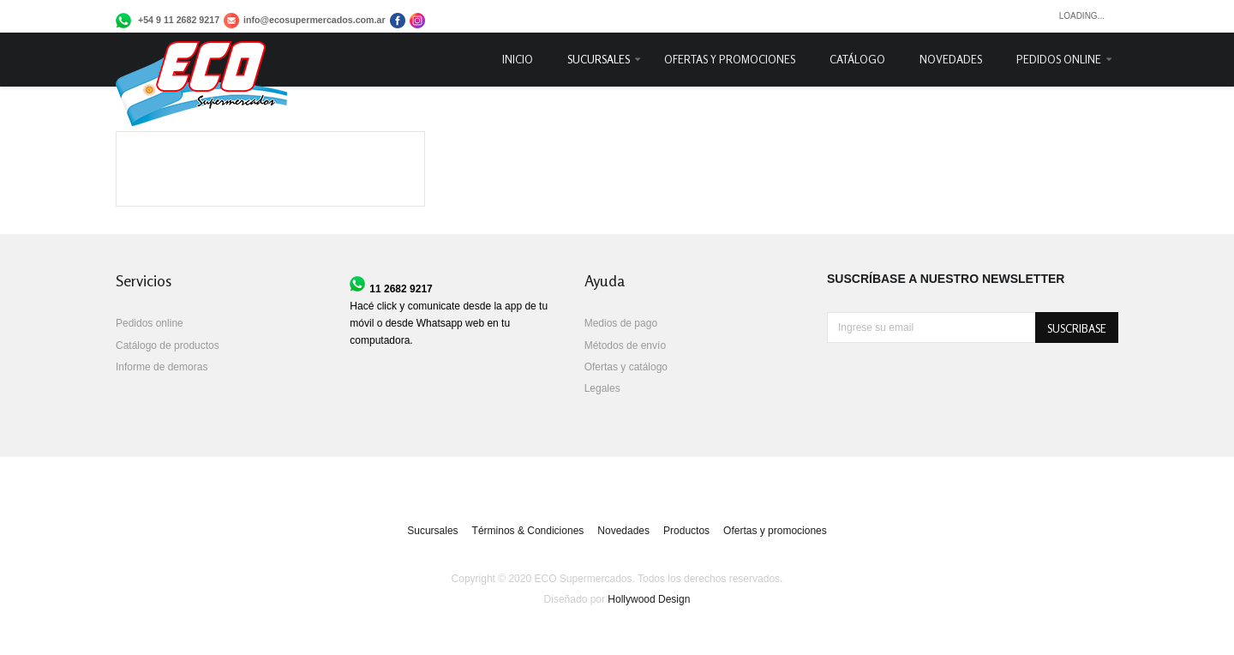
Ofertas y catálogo (626, 367)
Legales (602, 388)
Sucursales (598, 59)
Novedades (951, 59)
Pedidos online (1058, 59)
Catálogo (857, 59)
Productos (686, 531)
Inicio (517, 59)
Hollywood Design (649, 599)
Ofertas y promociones (729, 59)
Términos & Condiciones (528, 531)
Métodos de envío (625, 346)
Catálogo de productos (167, 346)
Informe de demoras (161, 367)
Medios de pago (620, 323)
